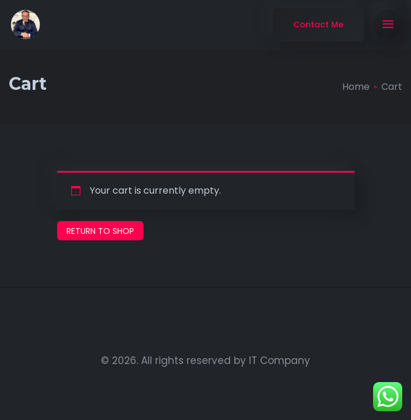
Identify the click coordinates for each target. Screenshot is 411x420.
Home (356, 86)
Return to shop (100, 231)
